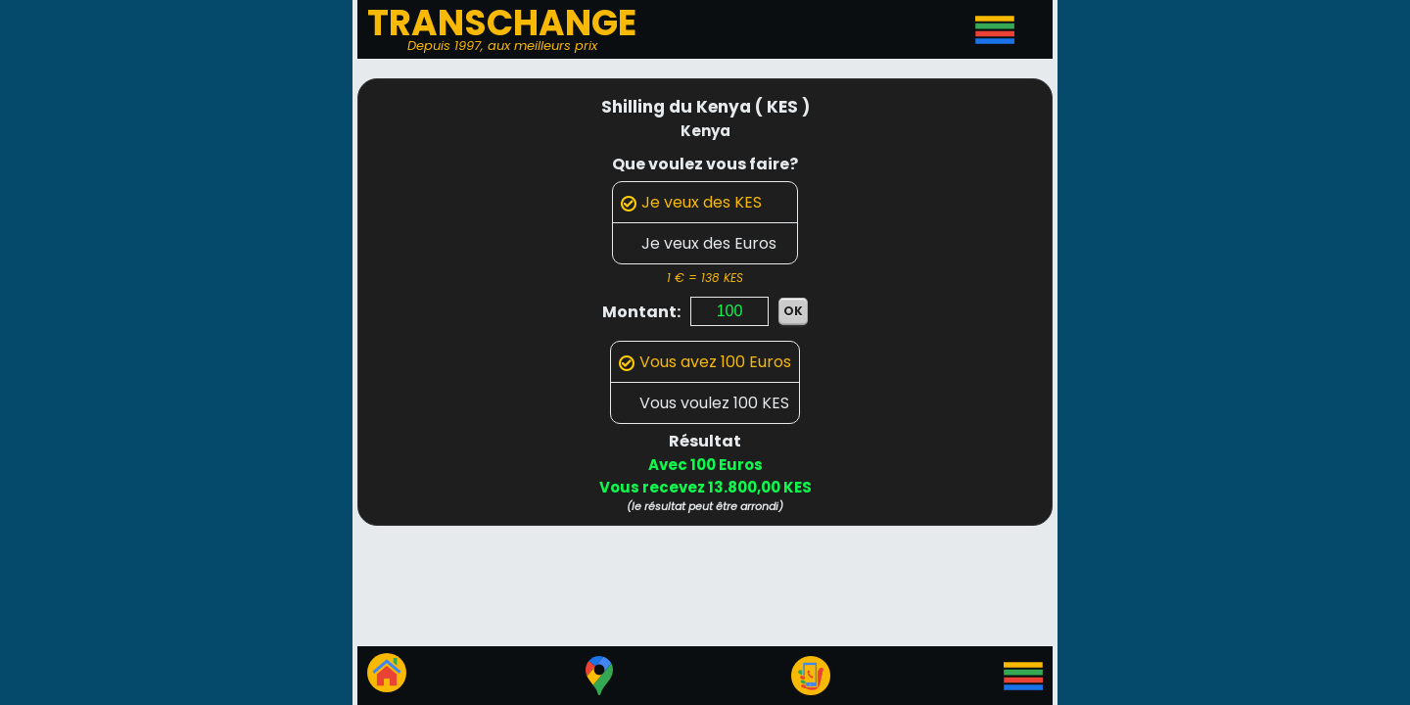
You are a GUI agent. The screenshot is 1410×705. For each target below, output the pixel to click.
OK (793, 311)
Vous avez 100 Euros (705, 362)
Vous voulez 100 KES (704, 403)
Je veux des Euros (698, 243)
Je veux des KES (691, 202)
